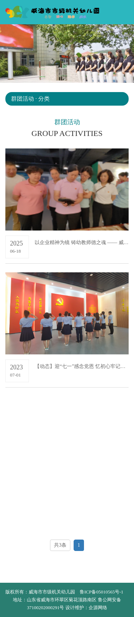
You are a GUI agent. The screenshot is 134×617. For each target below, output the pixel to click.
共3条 (60, 545)
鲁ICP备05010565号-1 (101, 592)
